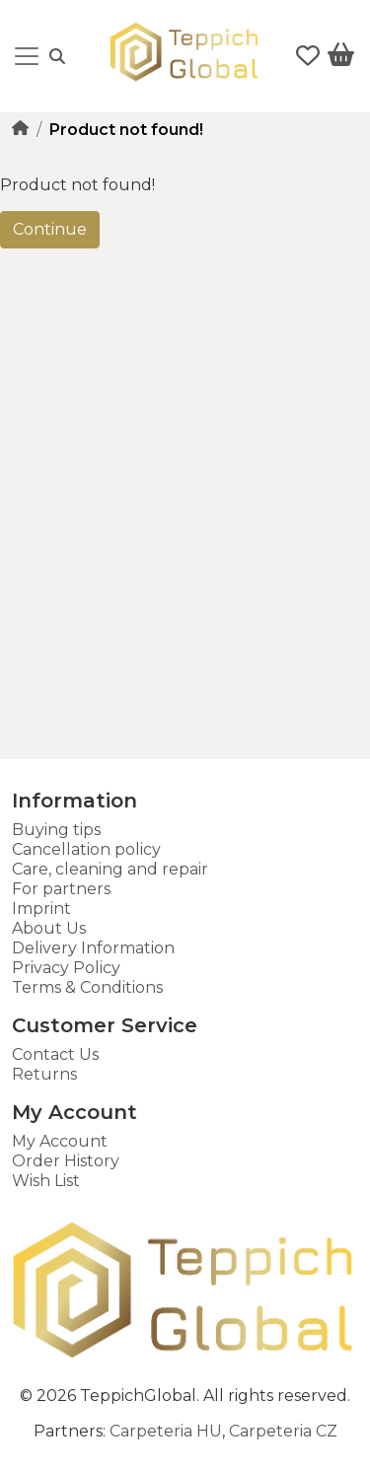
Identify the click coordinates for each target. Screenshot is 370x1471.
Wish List (46, 1180)
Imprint (41, 908)
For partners (61, 888)
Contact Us (55, 1054)
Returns (44, 1074)
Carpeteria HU (166, 1431)
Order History (65, 1161)
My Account (60, 1141)
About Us (49, 928)
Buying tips (56, 829)
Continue (50, 229)
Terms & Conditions (87, 987)
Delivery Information (93, 948)
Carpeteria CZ (283, 1431)
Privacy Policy (66, 967)
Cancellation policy (86, 849)
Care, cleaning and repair (110, 869)
